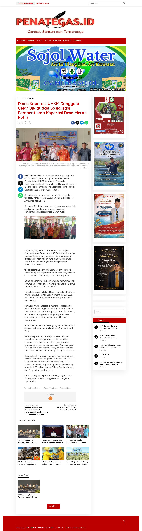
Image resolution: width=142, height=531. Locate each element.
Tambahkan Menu (42, 3)
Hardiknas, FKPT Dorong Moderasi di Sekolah (63, 407)
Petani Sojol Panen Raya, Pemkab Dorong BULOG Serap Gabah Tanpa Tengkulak (77, 463)
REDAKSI (61, 527)
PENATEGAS (30, 175)
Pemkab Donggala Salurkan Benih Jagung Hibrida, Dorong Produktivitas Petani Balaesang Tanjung (76, 441)
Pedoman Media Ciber (76, 527)
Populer (101, 320)
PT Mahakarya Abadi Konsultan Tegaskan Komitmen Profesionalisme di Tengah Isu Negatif (29, 463)
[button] (124, 3)
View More (53, 506)
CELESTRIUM (105, 355)
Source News (65, 388)
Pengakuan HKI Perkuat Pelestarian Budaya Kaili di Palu (52, 441)
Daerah (20, 123)
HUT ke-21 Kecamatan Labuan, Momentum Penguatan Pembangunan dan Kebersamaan (53, 463)
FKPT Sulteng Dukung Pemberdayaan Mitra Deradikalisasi (27, 441)
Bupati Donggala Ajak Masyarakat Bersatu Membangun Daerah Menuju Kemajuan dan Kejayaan (36, 409)
